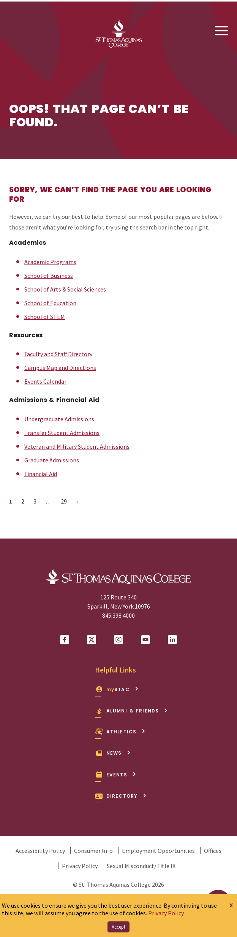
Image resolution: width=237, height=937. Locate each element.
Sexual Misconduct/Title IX (141, 866)
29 (65, 501)
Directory (121, 796)
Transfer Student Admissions (62, 433)
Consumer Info (93, 850)
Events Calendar (45, 381)
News (113, 753)
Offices (212, 850)
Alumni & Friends (131, 711)
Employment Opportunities (158, 850)
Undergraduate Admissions (59, 419)
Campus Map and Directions (60, 367)
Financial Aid (40, 474)
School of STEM (44, 316)
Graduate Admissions (51, 460)
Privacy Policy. (166, 913)
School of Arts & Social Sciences (65, 289)
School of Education (50, 303)
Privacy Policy (80, 866)
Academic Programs (50, 262)
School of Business (48, 275)
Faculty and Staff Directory (58, 354)
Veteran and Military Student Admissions (77, 446)
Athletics (120, 731)
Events (115, 774)
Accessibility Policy (40, 850)
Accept (118, 927)
